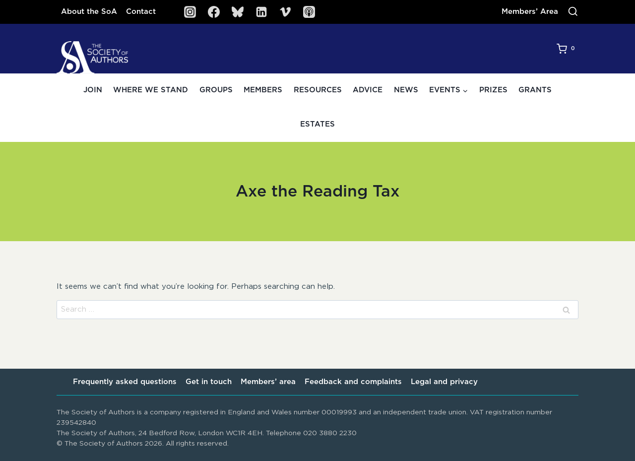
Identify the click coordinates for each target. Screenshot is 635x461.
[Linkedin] (261, 12)
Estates (317, 124)
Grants (535, 90)
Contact (141, 11)
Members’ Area (530, 11)
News (406, 90)
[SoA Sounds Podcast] (309, 12)
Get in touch (209, 382)
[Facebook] (214, 12)
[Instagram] (190, 12)
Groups (216, 90)
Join (92, 90)
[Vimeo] (285, 12)
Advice (367, 90)
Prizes (493, 90)
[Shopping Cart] (567, 48)
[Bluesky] (238, 12)
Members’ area (268, 382)
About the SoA (89, 11)
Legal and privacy (444, 382)
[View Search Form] (573, 11)
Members (263, 90)
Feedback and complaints (353, 382)
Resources (318, 90)
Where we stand (150, 90)
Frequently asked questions (125, 382)
